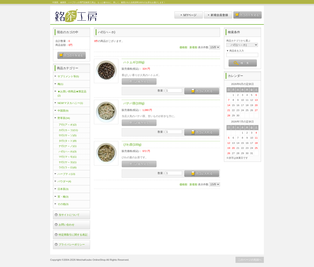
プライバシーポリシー (72, 244)
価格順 (183, 47)
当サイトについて (69, 214)
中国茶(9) (63, 110)
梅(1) (60, 84)
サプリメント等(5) (68, 76)
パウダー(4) (64, 181)
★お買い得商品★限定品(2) (72, 93)
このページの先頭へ (249, 259)
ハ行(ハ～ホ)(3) (68, 151)
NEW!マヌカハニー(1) (70, 103)
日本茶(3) (63, 189)
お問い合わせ (66, 224)
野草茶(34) (64, 118)
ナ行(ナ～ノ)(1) (68, 146)
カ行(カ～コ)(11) (68, 130)
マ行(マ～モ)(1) (68, 156)
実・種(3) (63, 196)
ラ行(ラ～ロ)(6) (68, 167)
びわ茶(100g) (132, 144)
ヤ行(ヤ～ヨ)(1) (68, 162)
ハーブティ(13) (66, 173)
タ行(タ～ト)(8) (68, 140)
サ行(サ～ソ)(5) (68, 135)
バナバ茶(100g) (133, 103)
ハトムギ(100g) (133, 62)
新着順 (193, 47)
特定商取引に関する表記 (73, 234)
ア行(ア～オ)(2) (68, 124)
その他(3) (63, 204)
